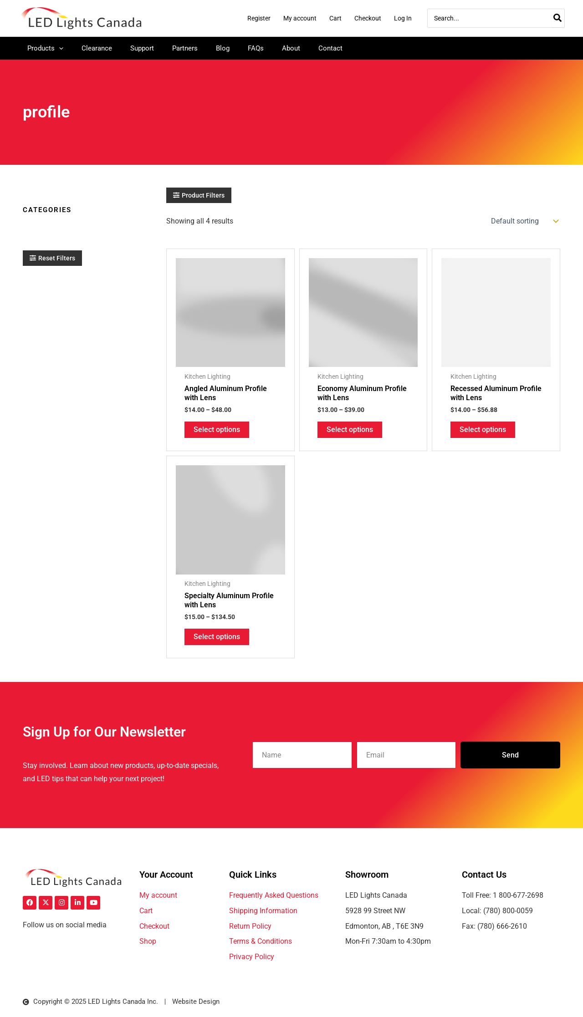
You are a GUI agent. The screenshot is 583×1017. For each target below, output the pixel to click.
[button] (198, 195)
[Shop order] (523, 221)
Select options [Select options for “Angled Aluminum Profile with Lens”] (217, 430)
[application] (59, 48)
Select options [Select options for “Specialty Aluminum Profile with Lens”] (217, 637)
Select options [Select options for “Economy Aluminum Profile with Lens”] (350, 430)
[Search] (558, 18)
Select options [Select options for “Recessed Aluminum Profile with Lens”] (483, 430)
